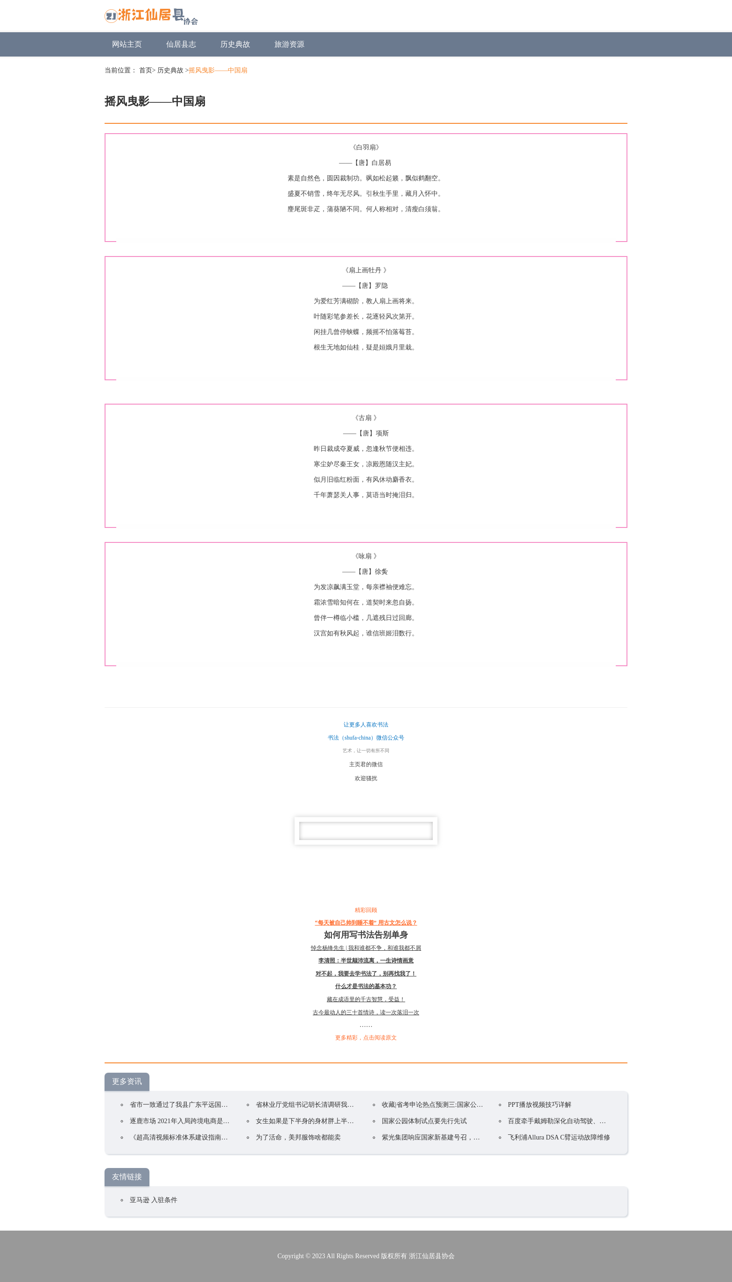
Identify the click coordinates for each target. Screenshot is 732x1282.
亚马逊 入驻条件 (153, 1200)
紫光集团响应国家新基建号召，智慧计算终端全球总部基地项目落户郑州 (486, 1137)
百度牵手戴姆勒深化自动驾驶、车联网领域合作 (576, 1121)
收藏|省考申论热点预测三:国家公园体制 (439, 1104)
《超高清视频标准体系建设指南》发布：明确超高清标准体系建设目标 (231, 1137)
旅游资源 (289, 44)
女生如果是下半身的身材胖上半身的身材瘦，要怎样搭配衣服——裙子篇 (360, 1121)
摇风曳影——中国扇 (218, 70)
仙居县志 (181, 44)
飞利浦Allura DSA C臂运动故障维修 (559, 1137)
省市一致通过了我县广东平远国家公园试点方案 (198, 1104)
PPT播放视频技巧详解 (539, 1104)
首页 (145, 70)
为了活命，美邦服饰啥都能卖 (298, 1137)
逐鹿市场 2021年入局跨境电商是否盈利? (188, 1121)
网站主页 (127, 44)
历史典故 (235, 44)
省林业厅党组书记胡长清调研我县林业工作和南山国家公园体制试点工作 (360, 1104)
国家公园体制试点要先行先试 (424, 1121)
